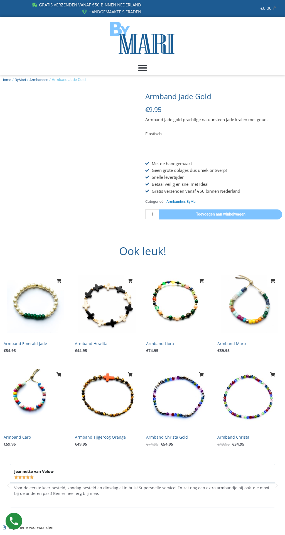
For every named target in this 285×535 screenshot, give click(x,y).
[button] (142, 67)
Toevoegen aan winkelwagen (221, 214)
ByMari (21, 79)
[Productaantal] (152, 214)
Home (6, 79)
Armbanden (40, 79)
